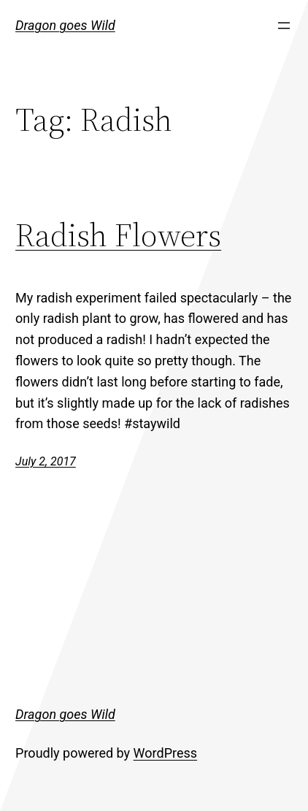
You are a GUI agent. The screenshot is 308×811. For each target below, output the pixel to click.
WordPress (165, 753)
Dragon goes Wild (65, 25)
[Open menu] (284, 25)
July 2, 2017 (45, 461)
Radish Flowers (118, 235)
